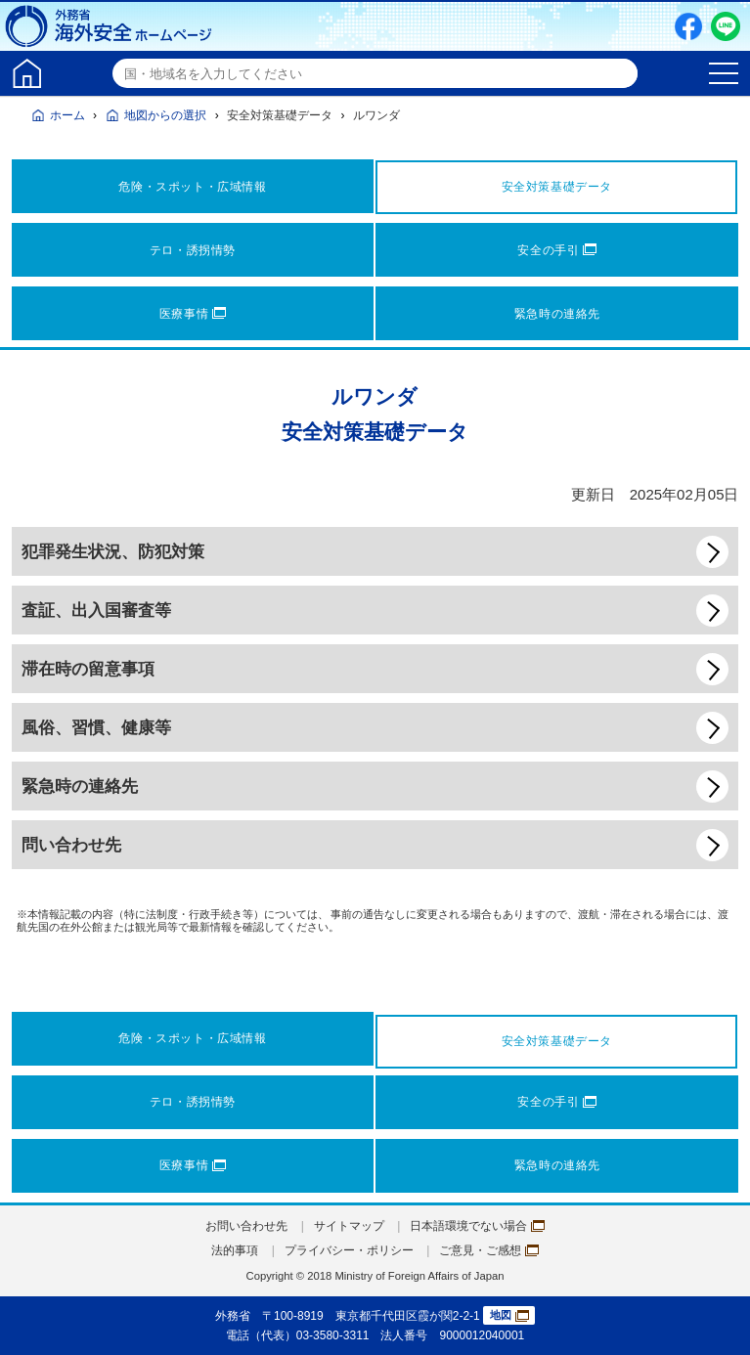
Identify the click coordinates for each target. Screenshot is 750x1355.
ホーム (67, 115)
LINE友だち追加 (725, 26)
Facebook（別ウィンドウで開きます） (688, 26)
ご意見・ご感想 (489, 1250)
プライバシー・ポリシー (349, 1250)
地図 (509, 1315)
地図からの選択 (165, 115)
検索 (620, 73)
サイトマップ (349, 1226)
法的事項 (234, 1250)
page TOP (715, 1320)
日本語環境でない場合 (477, 1226)
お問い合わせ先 (246, 1226)
